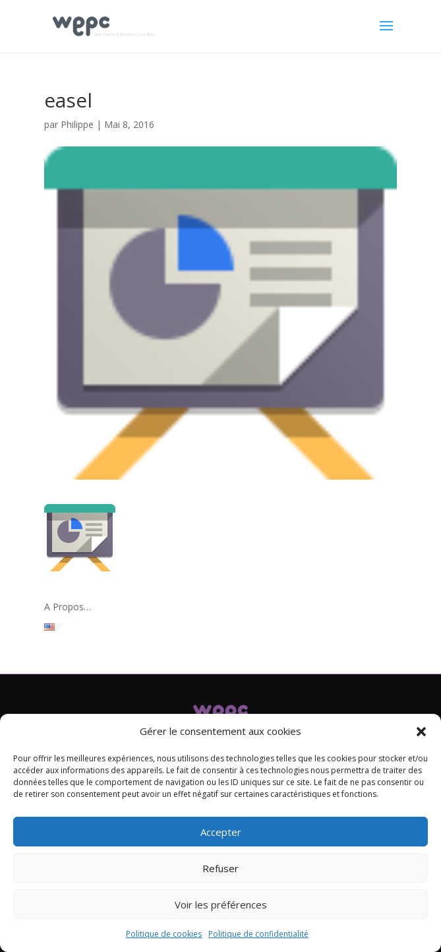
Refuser (220, 868)
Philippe (77, 124)
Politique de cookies (164, 933)
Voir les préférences (221, 904)
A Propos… (67, 606)
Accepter (220, 832)
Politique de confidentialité (258, 933)
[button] (421, 731)
